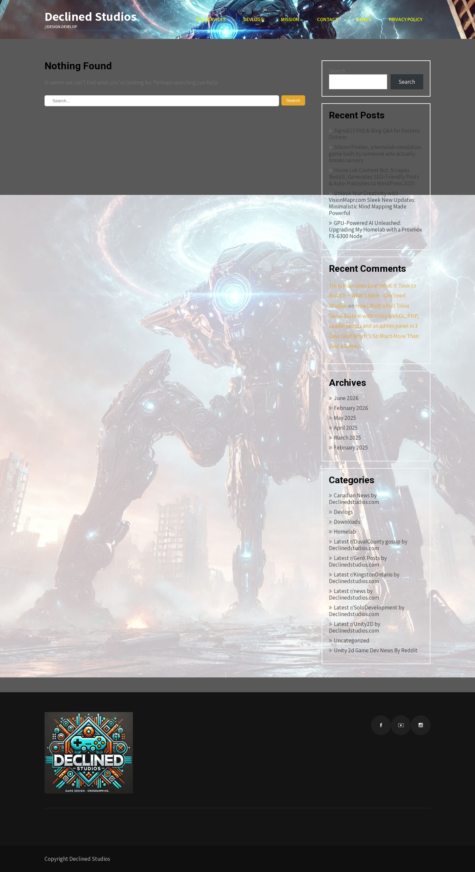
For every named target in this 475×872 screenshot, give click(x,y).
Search (337, 71)
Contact (327, 19)
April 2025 (346, 427)
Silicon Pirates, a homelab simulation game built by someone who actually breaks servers (375, 153)
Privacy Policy (405, 19)
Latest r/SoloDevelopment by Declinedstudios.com (366, 611)
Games (363, 19)
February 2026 (351, 408)
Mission (290, 19)
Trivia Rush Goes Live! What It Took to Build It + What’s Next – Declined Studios (372, 295)
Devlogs (253, 19)
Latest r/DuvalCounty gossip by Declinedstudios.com (368, 545)
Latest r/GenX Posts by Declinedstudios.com (358, 561)
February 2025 (351, 447)
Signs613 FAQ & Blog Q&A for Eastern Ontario (374, 134)
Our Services (210, 19)
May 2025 (345, 417)
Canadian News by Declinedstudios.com (354, 499)
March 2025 (347, 437)
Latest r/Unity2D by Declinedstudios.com (354, 627)
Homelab (345, 531)
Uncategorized (351, 640)
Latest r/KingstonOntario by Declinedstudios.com (364, 578)
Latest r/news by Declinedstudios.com (354, 594)
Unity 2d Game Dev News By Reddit (376, 650)
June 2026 (346, 398)
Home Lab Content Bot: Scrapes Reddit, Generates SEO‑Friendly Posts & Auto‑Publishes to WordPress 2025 (374, 177)
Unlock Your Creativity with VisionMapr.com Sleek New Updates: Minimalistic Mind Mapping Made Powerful (372, 203)
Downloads (347, 521)
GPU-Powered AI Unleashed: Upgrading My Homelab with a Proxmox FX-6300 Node (375, 229)
